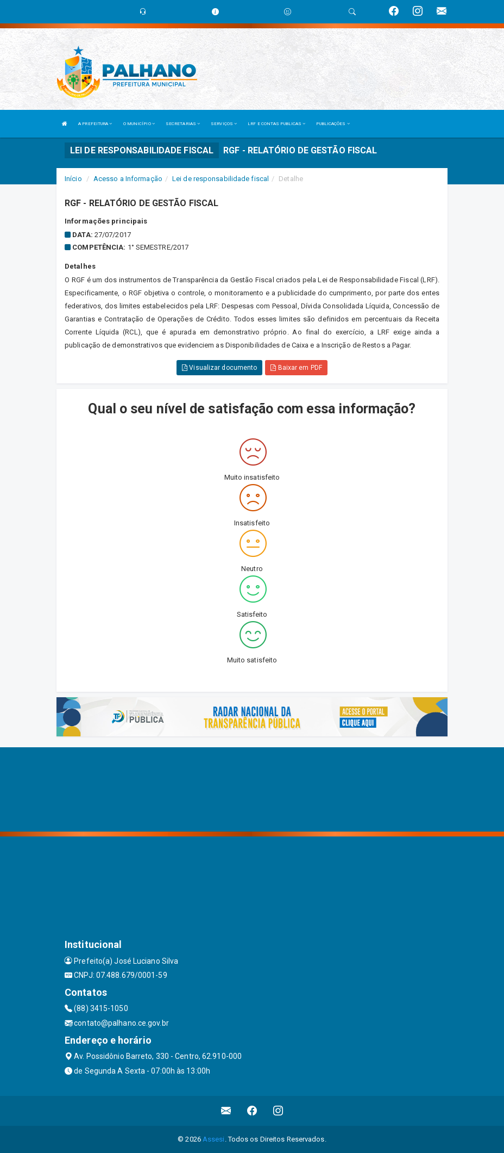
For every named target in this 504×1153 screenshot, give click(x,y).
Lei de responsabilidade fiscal (220, 179)
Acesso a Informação (127, 179)
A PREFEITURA (95, 123)
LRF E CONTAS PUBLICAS (276, 123)
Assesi (214, 1139)
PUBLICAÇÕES (332, 123)
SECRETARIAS (183, 123)
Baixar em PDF (296, 367)
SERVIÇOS (224, 123)
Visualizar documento (219, 367)
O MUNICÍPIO (139, 123)
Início (73, 179)
